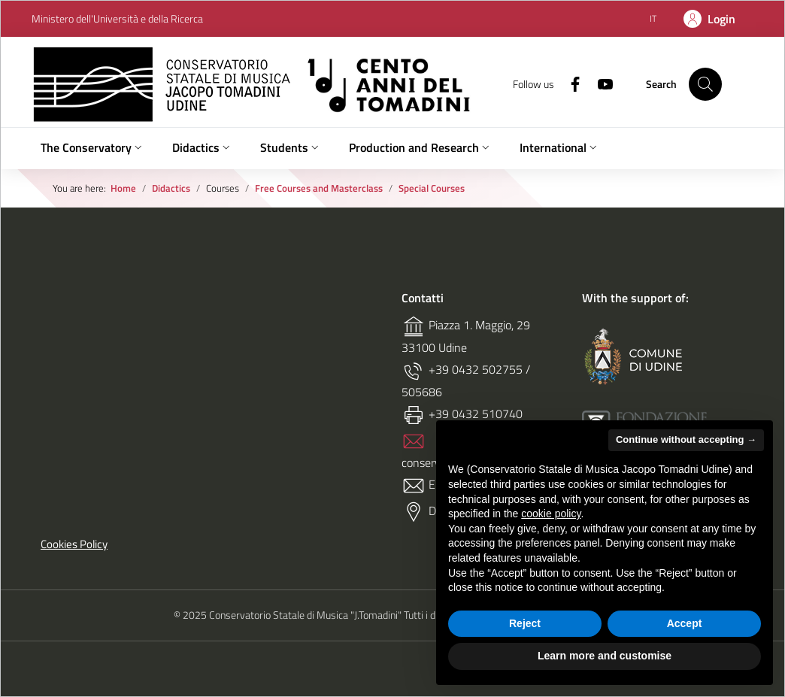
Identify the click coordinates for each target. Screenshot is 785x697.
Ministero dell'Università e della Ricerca (117, 19)
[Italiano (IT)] (653, 18)
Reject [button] (525, 623)
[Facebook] (569, 83)
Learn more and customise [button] (604, 656)
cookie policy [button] (550, 514)
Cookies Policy (74, 544)
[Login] (709, 19)
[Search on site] (705, 84)
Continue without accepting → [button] (686, 439)
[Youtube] (599, 83)
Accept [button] (684, 623)
